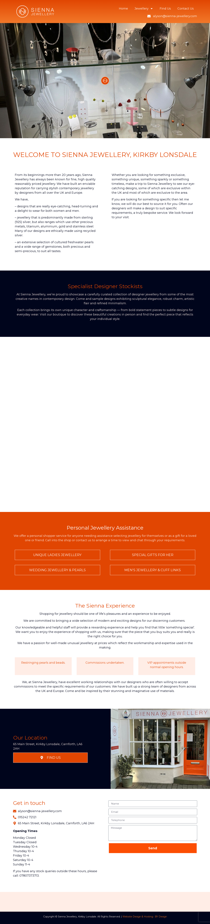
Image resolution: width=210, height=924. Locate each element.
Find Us (165, 8)
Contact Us (185, 8)
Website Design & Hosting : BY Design (145, 916)
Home (123, 8)
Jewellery (144, 8)
